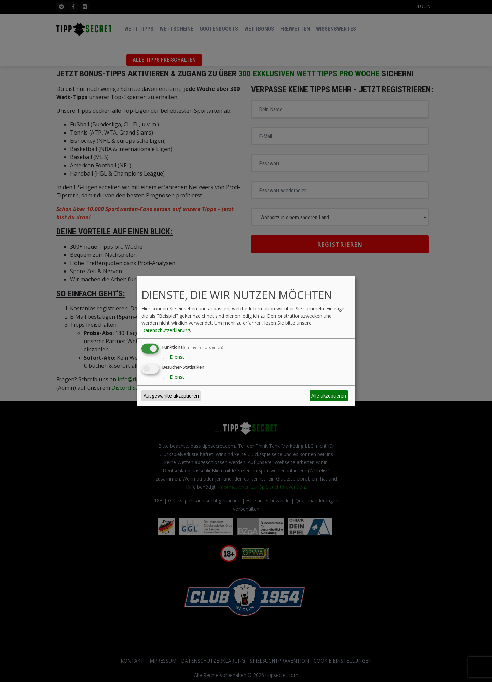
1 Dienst (173, 356)
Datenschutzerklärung (165, 330)
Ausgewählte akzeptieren (171, 395)
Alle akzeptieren (328, 395)
